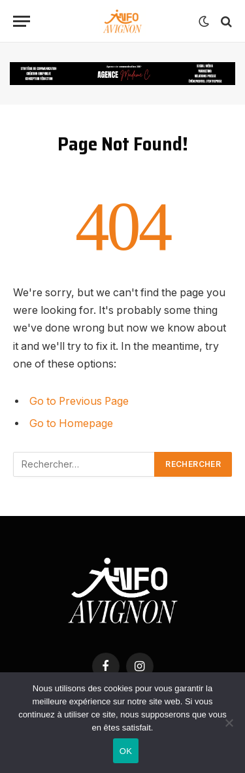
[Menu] (21, 21)
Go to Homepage (71, 423)
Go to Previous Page (79, 401)
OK (126, 751)
